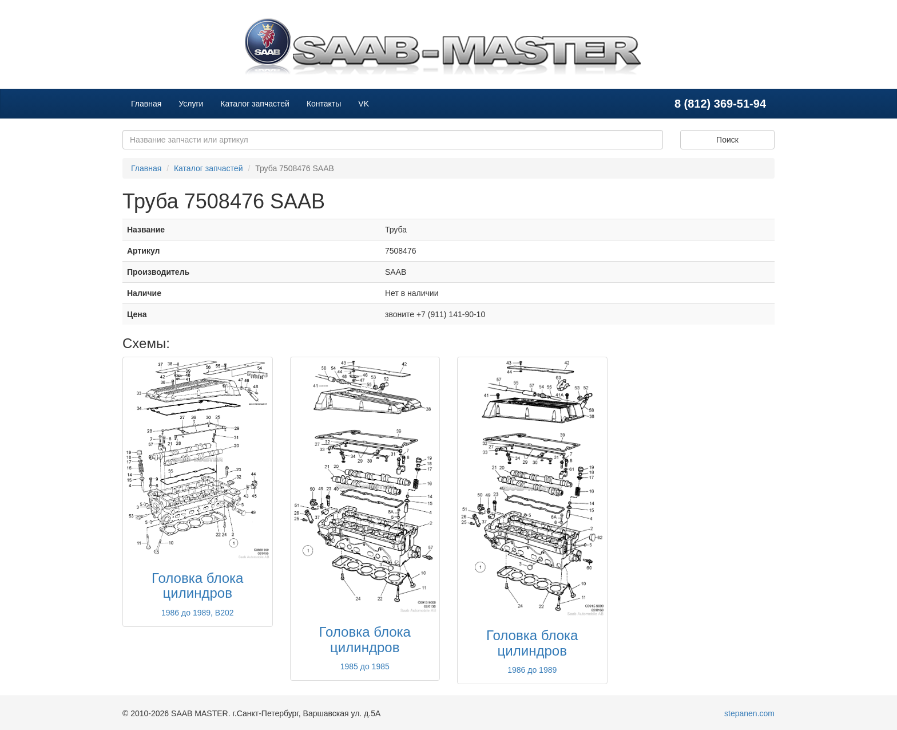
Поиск (727, 139)
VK (363, 103)
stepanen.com (749, 713)
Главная (146, 103)
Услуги (190, 103)
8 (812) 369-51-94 (720, 103)
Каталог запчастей (254, 103)
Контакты (324, 103)
